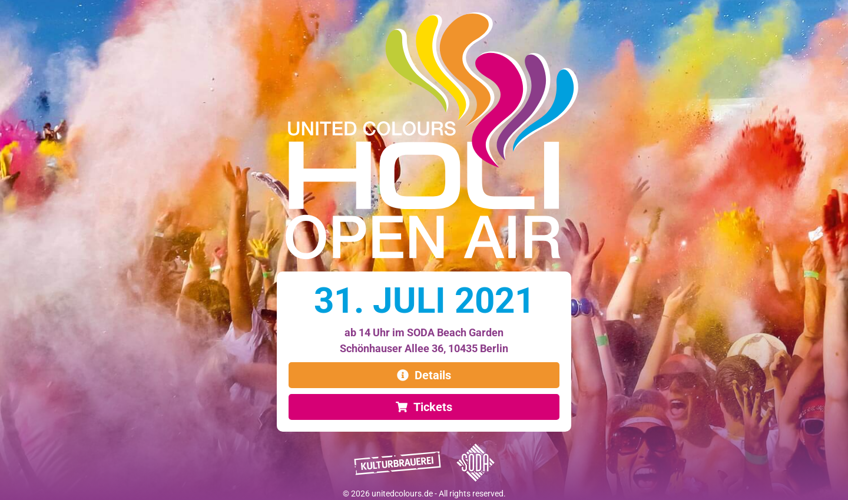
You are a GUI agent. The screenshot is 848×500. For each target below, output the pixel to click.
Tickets (432, 407)
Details (433, 375)
